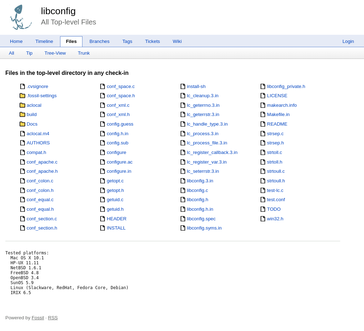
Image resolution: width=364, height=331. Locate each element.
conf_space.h (121, 95)
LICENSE (277, 95)
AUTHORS (38, 142)
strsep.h (275, 142)
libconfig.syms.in (204, 228)
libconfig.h (197, 199)
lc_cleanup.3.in (203, 95)
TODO (273, 209)
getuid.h (115, 209)
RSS (53, 317)
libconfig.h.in (200, 209)
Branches (99, 41)
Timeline (44, 41)
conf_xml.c (118, 105)
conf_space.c (121, 86)
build (32, 114)
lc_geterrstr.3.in (203, 114)
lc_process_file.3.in (207, 142)
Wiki (177, 41)
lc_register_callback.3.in (212, 152)
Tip (29, 53)
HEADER (117, 218)
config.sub (117, 142)
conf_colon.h (40, 190)
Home (16, 41)
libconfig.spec (201, 218)
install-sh (196, 86)
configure (116, 152)
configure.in (119, 171)
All (11, 53)
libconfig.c (197, 190)
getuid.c (115, 199)
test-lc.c (275, 190)
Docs (32, 124)
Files (71, 41)
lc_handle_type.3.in (207, 124)
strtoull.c (276, 171)
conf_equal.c (40, 199)
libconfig (58, 11)
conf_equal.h (40, 209)
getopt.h (115, 190)
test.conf (276, 199)
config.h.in (117, 133)
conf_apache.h (42, 171)
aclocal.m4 (38, 133)
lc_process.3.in (203, 133)
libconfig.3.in (200, 180)
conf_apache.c (42, 162)
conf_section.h (42, 228)
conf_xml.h (118, 114)
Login (348, 41)
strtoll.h (274, 162)
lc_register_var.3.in (207, 162)
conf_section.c (42, 218)
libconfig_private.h (286, 86)
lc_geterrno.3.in (203, 105)
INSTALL (116, 228)
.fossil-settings (42, 95)
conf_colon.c (40, 180)
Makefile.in (278, 114)
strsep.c (275, 133)
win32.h (275, 218)
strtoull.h (276, 180)
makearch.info (282, 105)
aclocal (34, 105)
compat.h (36, 152)
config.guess (120, 124)
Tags (127, 41)
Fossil (38, 317)
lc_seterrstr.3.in (203, 171)
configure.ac (120, 162)
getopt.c (115, 180)
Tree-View (55, 53)
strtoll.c (274, 152)
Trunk (84, 53)
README (277, 124)
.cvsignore (37, 86)
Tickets (152, 41)
